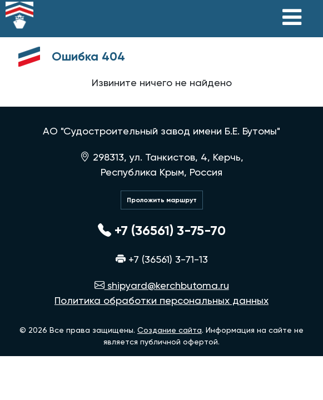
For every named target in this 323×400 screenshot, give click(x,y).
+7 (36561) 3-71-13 (162, 259)
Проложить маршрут (162, 200)
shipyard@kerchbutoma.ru (162, 285)
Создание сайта (169, 330)
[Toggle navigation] (292, 17)
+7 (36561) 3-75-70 (162, 230)
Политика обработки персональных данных (161, 300)
